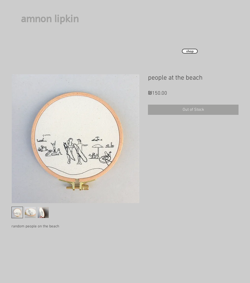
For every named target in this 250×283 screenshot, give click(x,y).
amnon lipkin (50, 19)
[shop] (190, 51)
